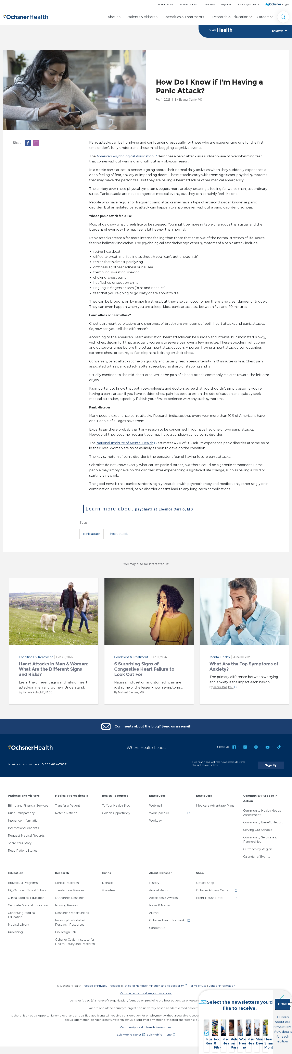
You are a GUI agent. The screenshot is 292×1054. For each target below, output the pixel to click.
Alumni (154, 910)
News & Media (159, 902)
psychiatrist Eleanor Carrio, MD (177, 509)
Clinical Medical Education (26, 895)
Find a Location (189, 4)
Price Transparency (21, 810)
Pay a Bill (226, 4)
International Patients (23, 825)
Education (15, 870)
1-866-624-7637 (54, 761)
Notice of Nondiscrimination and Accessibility (153, 982)
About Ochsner (160, 870)
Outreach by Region (257, 846)
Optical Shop (205, 880)
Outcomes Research (70, 895)
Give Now (209, 4)
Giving (106, 870)
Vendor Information (221, 982)
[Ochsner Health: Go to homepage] (25, 16)
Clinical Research (67, 880)
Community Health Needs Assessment (262, 810)
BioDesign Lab (65, 929)
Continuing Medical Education (21, 912)
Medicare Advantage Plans (215, 802)
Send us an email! (176, 727)
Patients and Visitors (24, 792)
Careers (263, 17)
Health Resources (115, 792)
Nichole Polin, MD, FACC (37, 692)
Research (62, 870)
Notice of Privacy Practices (102, 982)
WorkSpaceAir (159, 810)
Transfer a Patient (67, 802)
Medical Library (18, 921)
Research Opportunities (72, 910)
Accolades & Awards (163, 895)
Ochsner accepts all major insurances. (146, 990)
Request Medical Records (26, 832)
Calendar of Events (256, 854)
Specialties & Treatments (184, 17)
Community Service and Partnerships (260, 837)
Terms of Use (198, 982)
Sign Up (276, 762)
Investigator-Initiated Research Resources (70, 919)
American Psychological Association (125, 157)
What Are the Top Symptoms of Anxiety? (244, 667)
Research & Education (230, 17)
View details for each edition (262, 1031)
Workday (155, 817)
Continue (263, 1013)
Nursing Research (67, 902)
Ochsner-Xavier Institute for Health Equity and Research (75, 939)
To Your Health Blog (116, 802)
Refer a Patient (66, 810)
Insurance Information (23, 817)
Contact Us (157, 925)
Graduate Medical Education (28, 902)
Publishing (15, 929)
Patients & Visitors (141, 17)
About (113, 17)
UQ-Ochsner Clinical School (27, 887)
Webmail (155, 802)
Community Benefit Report (263, 819)
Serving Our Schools (257, 827)
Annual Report (159, 887)
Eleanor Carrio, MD (190, 100)
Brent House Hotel (209, 895)
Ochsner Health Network (167, 917)
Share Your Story (19, 840)
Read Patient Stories (22, 847)
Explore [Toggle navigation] (279, 31)
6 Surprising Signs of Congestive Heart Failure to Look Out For (144, 670)
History (154, 880)
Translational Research (71, 887)
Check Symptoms (248, 4)
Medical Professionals (71, 792)
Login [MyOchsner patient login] (285, 4)
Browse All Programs (23, 880)
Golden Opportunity (116, 810)
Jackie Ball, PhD (223, 687)
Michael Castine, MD (131, 692)
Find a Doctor (166, 4)
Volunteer (109, 887)
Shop (200, 870)
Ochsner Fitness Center (213, 887)
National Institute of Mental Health (125, 443)
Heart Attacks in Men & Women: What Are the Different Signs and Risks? (53, 670)
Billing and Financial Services (28, 802)
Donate (107, 880)
